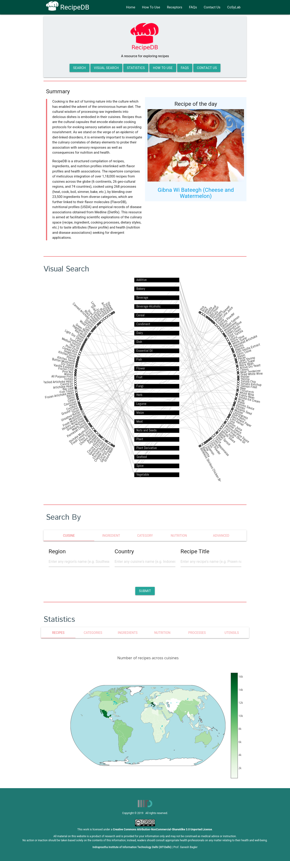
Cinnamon (210, 449)
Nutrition (162, 633)
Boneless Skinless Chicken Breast (212, 467)
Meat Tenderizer (250, 371)
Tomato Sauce (245, 406)
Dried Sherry (97, 312)
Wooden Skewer (222, 313)
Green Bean (82, 328)
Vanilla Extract (95, 447)
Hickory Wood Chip (72, 423)
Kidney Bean (247, 396)
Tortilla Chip (248, 381)
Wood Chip (85, 325)
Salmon (97, 316)
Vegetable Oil (80, 329)
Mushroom (75, 417)
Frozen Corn (66, 369)
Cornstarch (246, 391)
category (145, 535)
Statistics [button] (136, 68)
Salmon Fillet (248, 386)
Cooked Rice (70, 349)
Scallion (90, 322)
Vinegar (108, 307)
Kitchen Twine (66, 359)
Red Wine (80, 333)
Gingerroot (70, 353)
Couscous (70, 403)
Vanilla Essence (63, 366)
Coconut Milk (104, 452)
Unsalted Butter (70, 416)
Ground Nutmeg (75, 425)
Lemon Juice (235, 426)
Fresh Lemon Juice (81, 436)
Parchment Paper (241, 421)
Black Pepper (90, 316)
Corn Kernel (237, 421)
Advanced (221, 535)
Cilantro (215, 444)
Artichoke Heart (63, 386)
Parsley (240, 407)
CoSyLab (234, 7)
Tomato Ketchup (251, 384)
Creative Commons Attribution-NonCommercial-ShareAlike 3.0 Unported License (162, 829)
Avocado (91, 438)
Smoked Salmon (231, 323)
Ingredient (111, 535)
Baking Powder (226, 319)
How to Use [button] (163, 68)
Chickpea (217, 315)
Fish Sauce (66, 391)
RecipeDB (67, 7)
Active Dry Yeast (250, 366)
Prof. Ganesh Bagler (186, 847)
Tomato (239, 346)
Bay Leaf (68, 388)
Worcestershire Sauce (237, 434)
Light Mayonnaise (221, 447)
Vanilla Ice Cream (249, 399)
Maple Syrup (78, 426)
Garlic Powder (105, 454)
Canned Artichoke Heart (84, 314)
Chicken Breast (99, 451)
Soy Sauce (67, 364)
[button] (145, 591)
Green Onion (233, 330)
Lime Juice (228, 433)
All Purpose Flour (62, 376)
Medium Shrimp (71, 342)
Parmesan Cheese (76, 430)
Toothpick (75, 341)
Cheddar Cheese (101, 452)
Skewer (110, 306)
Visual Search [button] (106, 68)
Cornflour (72, 407)
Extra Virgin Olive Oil (234, 435)
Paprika (239, 348)
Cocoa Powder (93, 445)
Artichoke (106, 307)
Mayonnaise (230, 326)
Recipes (58, 633)
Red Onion (214, 311)
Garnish (88, 324)
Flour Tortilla (85, 436)
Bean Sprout (224, 440)
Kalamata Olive (233, 327)
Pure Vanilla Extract (248, 348)
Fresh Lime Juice (224, 314)
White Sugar (240, 340)
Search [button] (79, 68)
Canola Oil (66, 383)
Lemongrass (241, 415)
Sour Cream (234, 332)
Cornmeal (212, 310)
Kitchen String (67, 354)
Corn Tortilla (236, 334)
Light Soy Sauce (74, 335)
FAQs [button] (185, 68)
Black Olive (237, 339)
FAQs (193, 7)
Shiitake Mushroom (79, 435)
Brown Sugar (247, 362)
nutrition (179, 535)
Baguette (206, 452)
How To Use (151, 7)
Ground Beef (108, 454)
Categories (93, 633)
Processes (197, 633)
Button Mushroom (63, 361)
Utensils (232, 633)
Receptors (174, 7)
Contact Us (212, 7)
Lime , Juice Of (97, 309)
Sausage (92, 439)
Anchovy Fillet (97, 448)
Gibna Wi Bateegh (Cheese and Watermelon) (196, 193)
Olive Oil (74, 346)
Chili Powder (215, 447)
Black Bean (246, 364)
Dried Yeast (93, 315)
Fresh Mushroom (72, 421)
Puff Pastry (239, 417)
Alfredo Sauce (228, 436)
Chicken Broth (87, 438)
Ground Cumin (70, 411)
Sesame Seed (244, 411)
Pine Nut (67, 371)
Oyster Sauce (234, 428)
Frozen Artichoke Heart (60, 395)
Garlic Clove (244, 352)
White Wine (246, 393)
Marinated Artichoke (245, 341)
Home (130, 7)
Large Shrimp (247, 359)
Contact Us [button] (207, 68)
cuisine (69, 535)
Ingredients (128, 633)
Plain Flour (72, 348)
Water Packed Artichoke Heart (53, 382)
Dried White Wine (251, 374)
